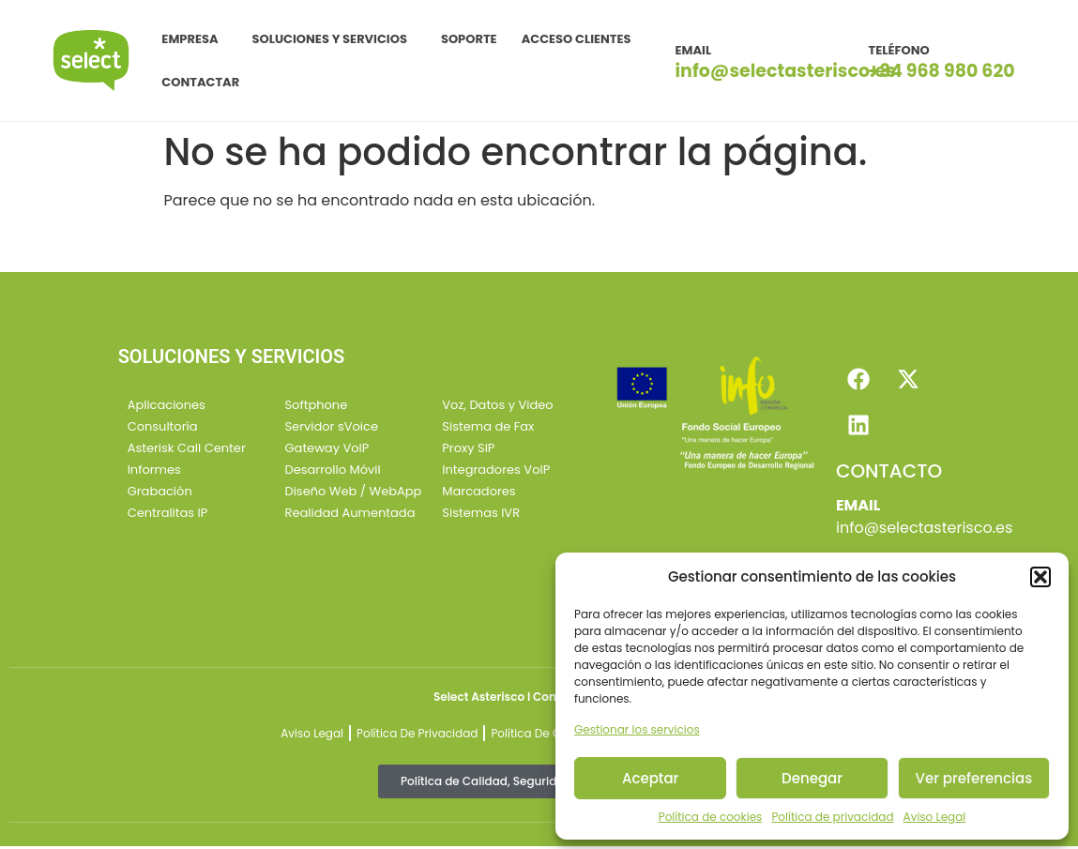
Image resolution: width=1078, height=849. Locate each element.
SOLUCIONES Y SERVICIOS (334, 39)
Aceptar (650, 778)
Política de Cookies (544, 736)
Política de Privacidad (417, 736)
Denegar (812, 778)
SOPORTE (469, 39)
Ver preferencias (974, 778)
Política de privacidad (832, 817)
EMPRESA (194, 39)
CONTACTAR (200, 82)
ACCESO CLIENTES (576, 39)
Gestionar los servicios (637, 729)
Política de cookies (711, 817)
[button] (1040, 577)
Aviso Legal (934, 817)
